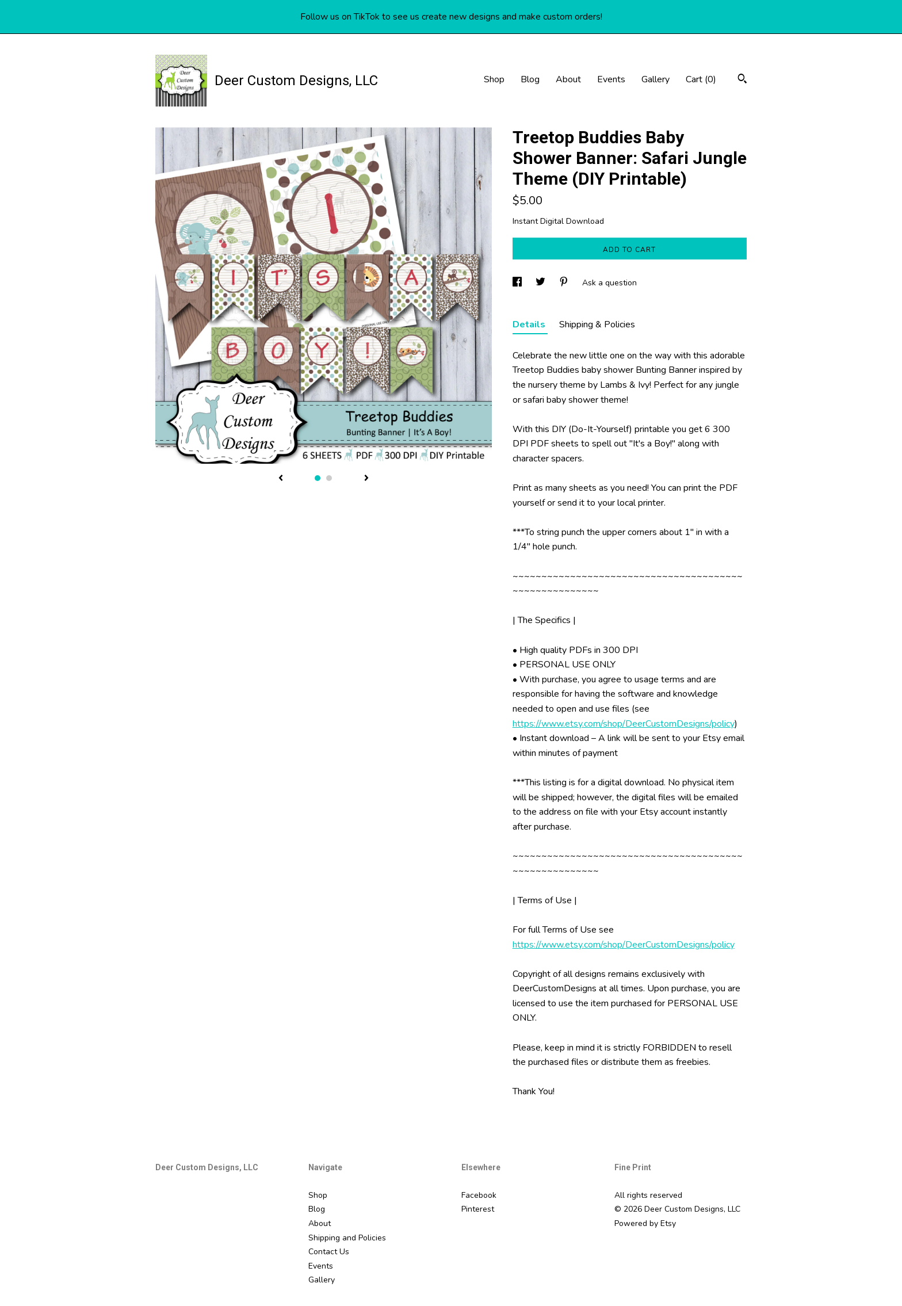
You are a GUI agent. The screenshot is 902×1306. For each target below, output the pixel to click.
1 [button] (317, 478)
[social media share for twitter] (542, 282)
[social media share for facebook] (518, 282)
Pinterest (477, 1209)
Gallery (655, 79)
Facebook (478, 1195)
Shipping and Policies (347, 1237)
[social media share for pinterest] (565, 282)
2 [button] (329, 478)
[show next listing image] (366, 479)
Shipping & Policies (597, 324)
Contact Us (328, 1251)
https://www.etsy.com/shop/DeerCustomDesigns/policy (624, 723)
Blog (530, 79)
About (568, 79)
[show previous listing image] (281, 479)
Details (530, 324)
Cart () (701, 79)
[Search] (742, 80)
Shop (494, 79)
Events (611, 79)
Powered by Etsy (645, 1223)
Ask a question (609, 282)
